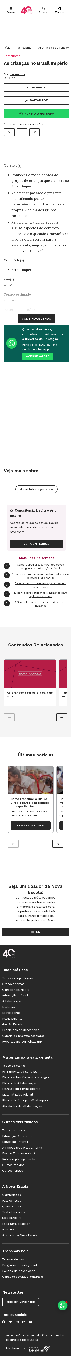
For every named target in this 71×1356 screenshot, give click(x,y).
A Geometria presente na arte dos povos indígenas (35, 603)
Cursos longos (12, 1170)
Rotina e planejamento (18, 1159)
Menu (11, 10)
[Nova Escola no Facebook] (3, 1321)
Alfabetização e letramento (22, 1147)
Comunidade (11, 1195)
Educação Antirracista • (19, 1136)
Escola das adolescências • (21, 1030)
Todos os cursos (14, 1130)
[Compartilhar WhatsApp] (9, 132)
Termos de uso (13, 1259)
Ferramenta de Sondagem (21, 1071)
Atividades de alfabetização (22, 1106)
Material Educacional (17, 1094)
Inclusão (8, 1007)
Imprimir (36, 87)
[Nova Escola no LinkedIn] (23, 1321)
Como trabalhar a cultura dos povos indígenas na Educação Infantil (34, 566)
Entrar (59, 10)
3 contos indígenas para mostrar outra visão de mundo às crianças (36, 575)
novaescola (17, 74)
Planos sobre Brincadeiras (21, 1089)
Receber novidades (20, 1301)
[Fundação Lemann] (39, 1348)
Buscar (44, 10)
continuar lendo (36, 318)
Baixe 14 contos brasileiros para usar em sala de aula (35, 585)
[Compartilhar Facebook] (22, 132)
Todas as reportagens (18, 978)
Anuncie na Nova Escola (19, 1235)
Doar (35, 932)
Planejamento (12, 1018)
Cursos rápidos (13, 1165)
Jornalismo (24, 47)
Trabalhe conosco (15, 1212)
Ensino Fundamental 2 (18, 1153)
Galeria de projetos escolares (23, 1036)
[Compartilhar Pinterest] (34, 132)
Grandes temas (13, 984)
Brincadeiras (11, 1012)
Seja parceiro (11, 1218)
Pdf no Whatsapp (36, 114)
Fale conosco (11, 1200)
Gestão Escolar (13, 1024)
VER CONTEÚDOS (36, 543)
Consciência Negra (15, 990)
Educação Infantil (15, 995)
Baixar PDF (36, 100)
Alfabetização (12, 1001)
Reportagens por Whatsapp (22, 1041)
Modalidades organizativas (36, 489)
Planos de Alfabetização (19, 1083)
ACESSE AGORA (38, 356)
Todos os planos (14, 1065)
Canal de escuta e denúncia (22, 1276)
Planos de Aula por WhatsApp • (25, 1100)
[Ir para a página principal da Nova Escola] (26, 10)
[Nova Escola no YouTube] (30, 1321)
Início (7, 47)
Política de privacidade (18, 1271)
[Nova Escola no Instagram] (17, 1321)
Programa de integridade (20, 1265)
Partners (8, 1229)
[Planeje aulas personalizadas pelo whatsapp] (63, 1305)
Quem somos (12, 1206)
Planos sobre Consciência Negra (25, 1077)
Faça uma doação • (16, 1223)
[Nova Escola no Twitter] (10, 1321)
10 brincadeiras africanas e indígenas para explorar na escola (35, 594)
